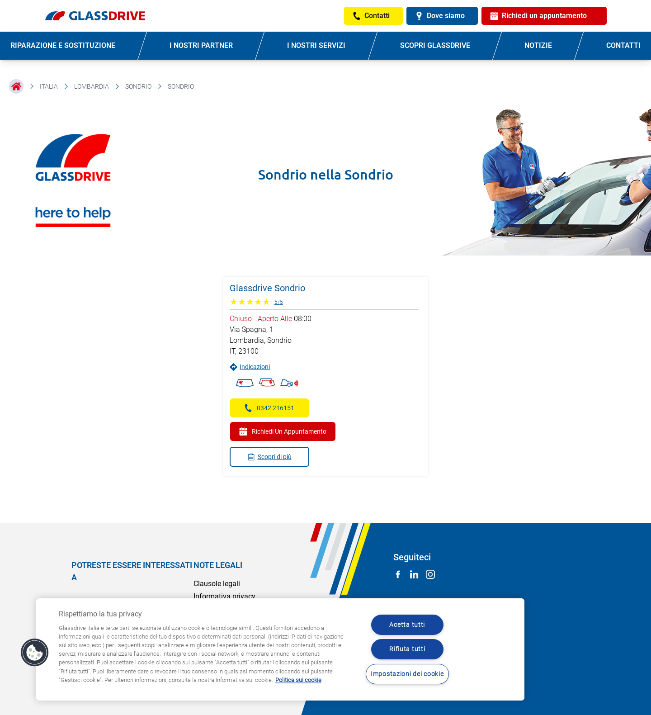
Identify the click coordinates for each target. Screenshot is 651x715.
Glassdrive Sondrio (267, 288)
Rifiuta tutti (407, 649)
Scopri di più (269, 457)
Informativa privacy (224, 596)
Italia (49, 86)
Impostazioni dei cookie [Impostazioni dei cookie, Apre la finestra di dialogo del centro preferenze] (407, 674)
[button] (34, 652)
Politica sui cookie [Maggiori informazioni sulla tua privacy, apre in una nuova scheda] (298, 680)
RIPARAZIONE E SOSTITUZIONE (62, 45)
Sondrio (138, 86)
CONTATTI (623, 45)
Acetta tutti (407, 625)
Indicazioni (250, 367)
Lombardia (91, 86)
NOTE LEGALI (217, 565)
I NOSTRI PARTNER (201, 45)
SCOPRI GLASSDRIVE (435, 45)
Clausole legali (216, 583)
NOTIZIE (538, 45)
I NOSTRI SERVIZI (316, 45)
